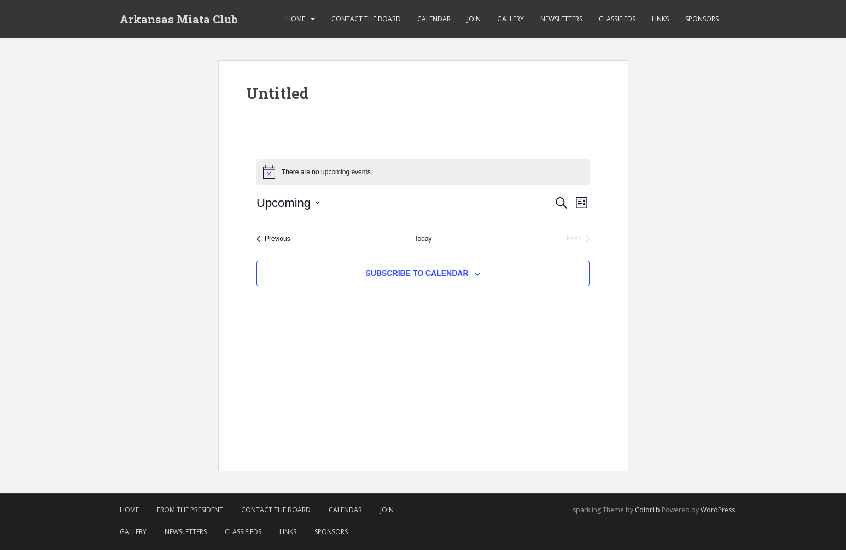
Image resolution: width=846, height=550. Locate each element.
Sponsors (702, 18)
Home (295, 18)
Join (474, 18)
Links (660, 18)
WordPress (718, 509)
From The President (190, 509)
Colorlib (647, 509)
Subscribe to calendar (417, 273)
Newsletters (561, 18)
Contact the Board (366, 18)
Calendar (434, 18)
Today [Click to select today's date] (422, 239)
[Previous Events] (273, 239)
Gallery (510, 18)
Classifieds (617, 18)
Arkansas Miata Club (179, 19)
